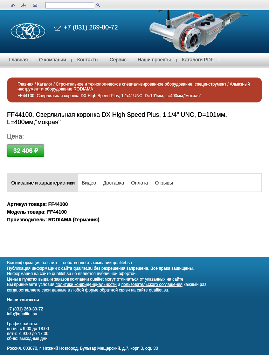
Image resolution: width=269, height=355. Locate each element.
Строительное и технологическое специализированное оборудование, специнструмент (141, 84)
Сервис (118, 59)
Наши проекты (154, 59)
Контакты (87, 59)
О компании (52, 59)
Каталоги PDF (198, 59)
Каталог (45, 84)
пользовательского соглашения (151, 284)
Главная (18, 59)
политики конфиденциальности (86, 284)
